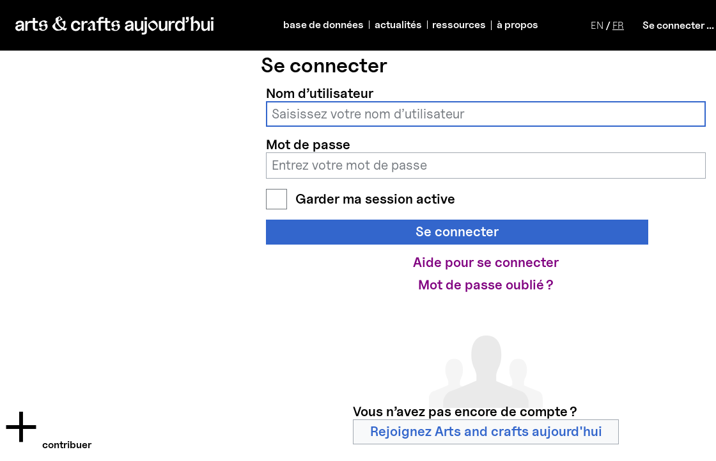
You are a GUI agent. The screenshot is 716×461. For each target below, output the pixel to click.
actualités (398, 25)
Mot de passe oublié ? (486, 285)
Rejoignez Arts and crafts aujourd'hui (486, 431)
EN (597, 25)
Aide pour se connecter (486, 262)
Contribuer (66, 445)
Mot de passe (308, 144)
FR (618, 25)
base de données (323, 25)
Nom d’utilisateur (319, 93)
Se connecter (457, 231)
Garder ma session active (375, 199)
